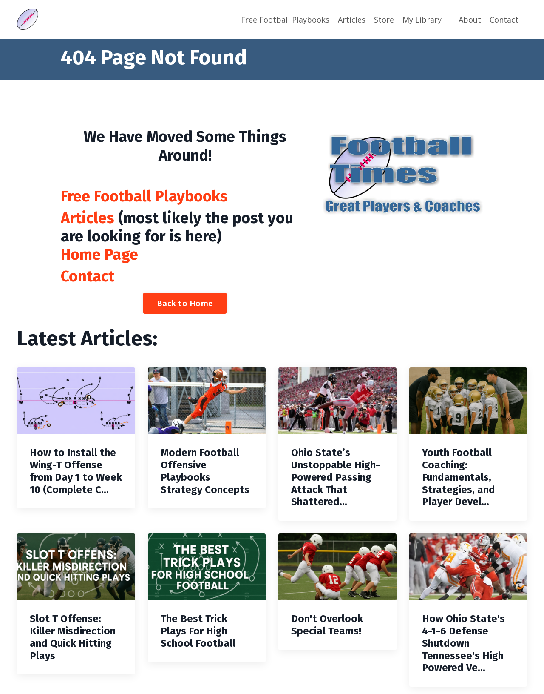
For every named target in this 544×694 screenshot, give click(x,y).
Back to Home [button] (185, 303)
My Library (422, 19)
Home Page (99, 254)
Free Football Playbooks (285, 19)
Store (384, 19)
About (470, 19)
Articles (352, 19)
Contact (504, 19)
